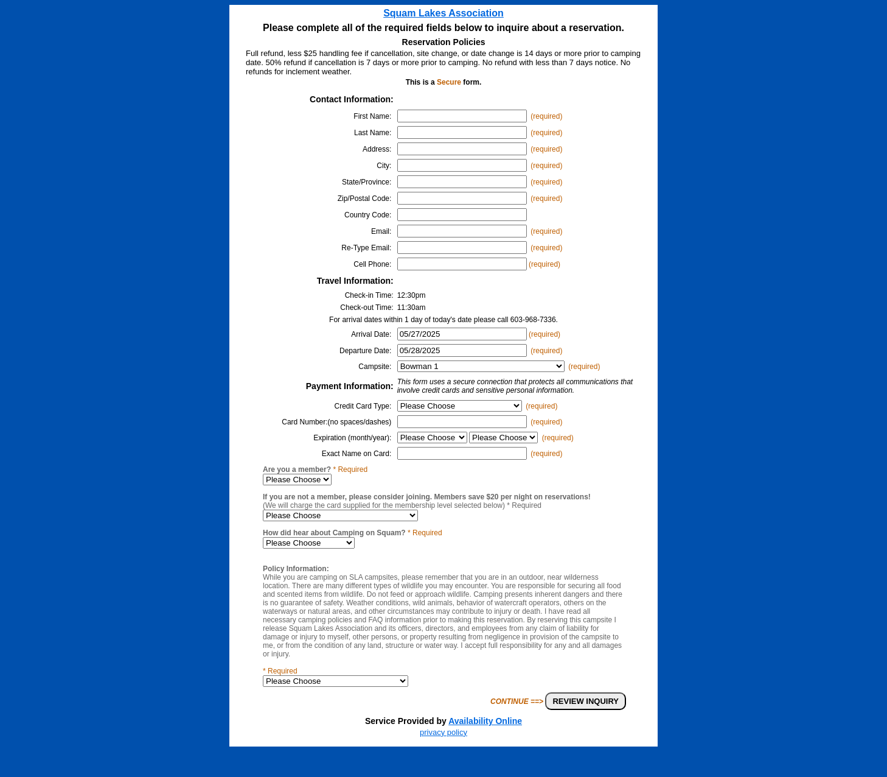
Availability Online (485, 721)
